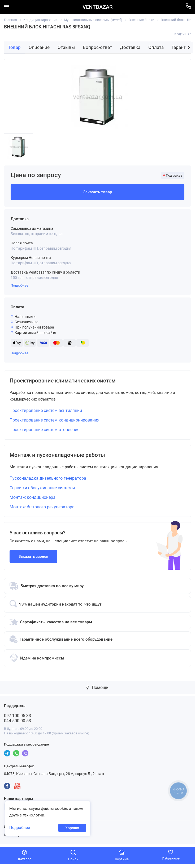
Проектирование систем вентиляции (46, 411)
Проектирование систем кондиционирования (54, 421)
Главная (10, 20)
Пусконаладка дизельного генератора (48, 480)
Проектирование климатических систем (71, 381)
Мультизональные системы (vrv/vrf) (93, 20)
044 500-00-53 (17, 723)
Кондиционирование (40, 20)
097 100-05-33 (17, 718)
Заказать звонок (33, 559)
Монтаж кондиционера (32, 500)
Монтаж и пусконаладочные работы (65, 457)
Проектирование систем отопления (45, 430)
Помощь (97, 690)
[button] (189, 47)
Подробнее (19, 285)
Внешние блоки (141, 20)
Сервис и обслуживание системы (42, 490)
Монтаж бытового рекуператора (42, 509)
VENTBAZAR (97, 7)
